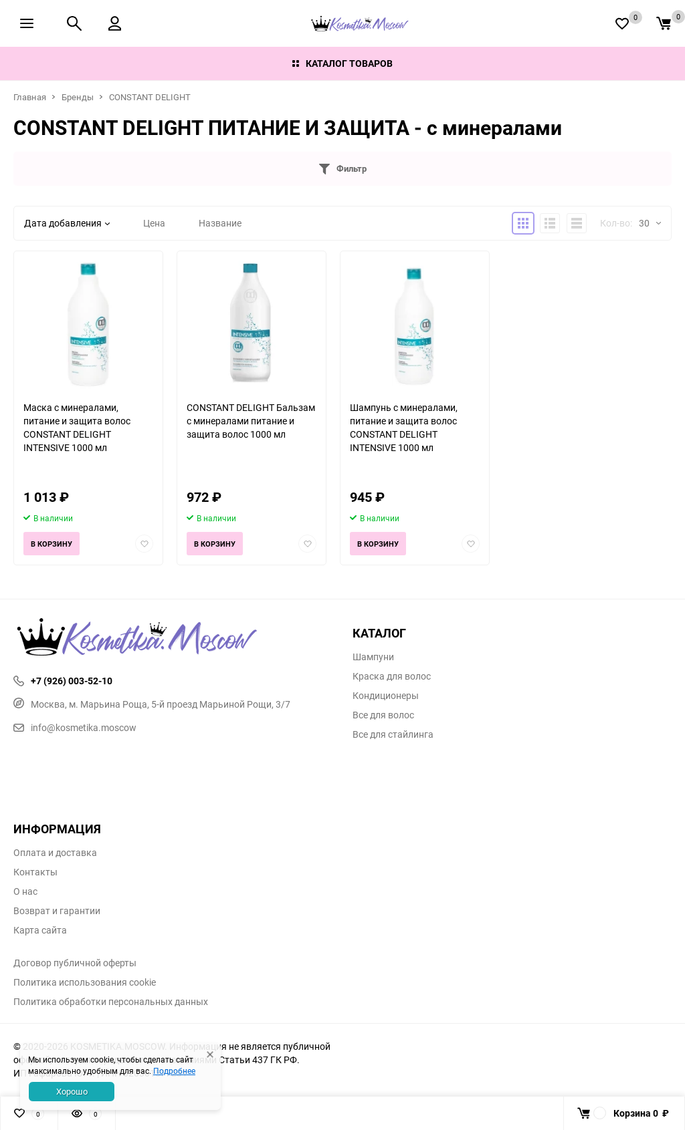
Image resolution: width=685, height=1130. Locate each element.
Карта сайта (40, 930)
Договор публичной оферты (74, 963)
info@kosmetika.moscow (74, 727)
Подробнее (174, 1070)
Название (220, 223)
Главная (29, 97)
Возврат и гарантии (56, 910)
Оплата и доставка (55, 852)
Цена (154, 223)
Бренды (78, 97)
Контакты (35, 872)
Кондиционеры (386, 695)
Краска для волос (392, 676)
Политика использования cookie (84, 982)
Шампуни (373, 657)
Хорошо (72, 1091)
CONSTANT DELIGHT (150, 97)
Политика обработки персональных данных (110, 1001)
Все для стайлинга (393, 734)
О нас (25, 891)
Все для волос (383, 715)
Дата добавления (67, 223)
